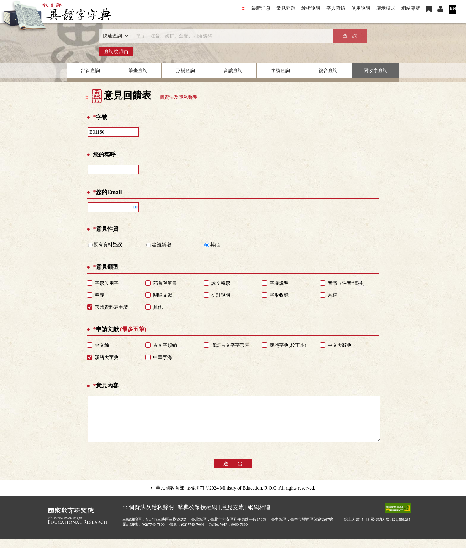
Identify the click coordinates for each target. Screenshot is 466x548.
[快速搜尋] (231, 36)
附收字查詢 (376, 70)
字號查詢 (280, 70)
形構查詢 (185, 70)
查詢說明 (116, 51)
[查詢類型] (114, 36)
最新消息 (260, 8)
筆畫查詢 (137, 70)
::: (243, 8)
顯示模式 (385, 8)
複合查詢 (328, 70)
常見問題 (285, 8)
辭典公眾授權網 (197, 516)
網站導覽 (410, 8)
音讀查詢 (233, 70)
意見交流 (232, 516)
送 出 (233, 472)
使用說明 (360, 8)
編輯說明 (310, 8)
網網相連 (259, 516)
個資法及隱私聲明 (179, 97)
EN (453, 8)
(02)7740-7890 (153, 533)
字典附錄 (335, 8)
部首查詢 (90, 70)
